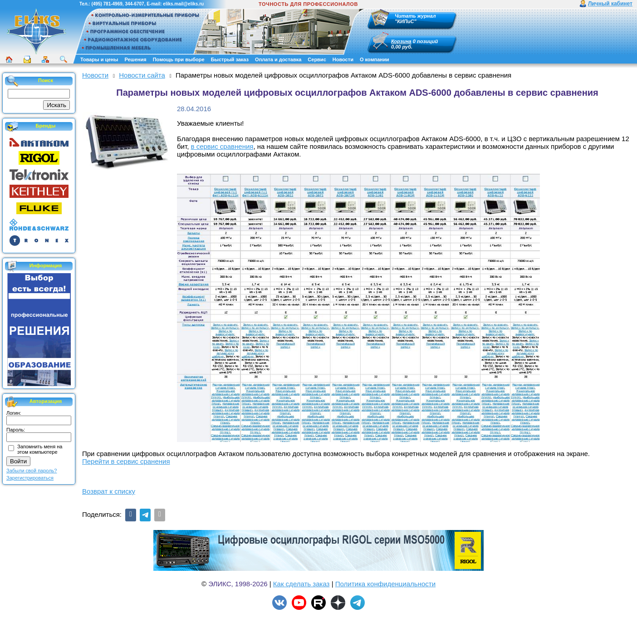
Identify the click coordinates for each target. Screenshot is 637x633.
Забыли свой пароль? (31, 470)
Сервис (317, 59)
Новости (343, 59)
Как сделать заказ (301, 584)
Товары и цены (99, 59)
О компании (374, 59)
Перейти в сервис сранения (126, 461)
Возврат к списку (108, 491)
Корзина (401, 41)
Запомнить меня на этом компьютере (39, 449)
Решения (135, 59)
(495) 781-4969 (106, 3)
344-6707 (134, 3)
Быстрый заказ (230, 59)
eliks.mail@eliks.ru (183, 3)
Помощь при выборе (179, 59)
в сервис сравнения (222, 146)
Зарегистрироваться (30, 478)
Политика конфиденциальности (385, 584)
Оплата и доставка (278, 59)
